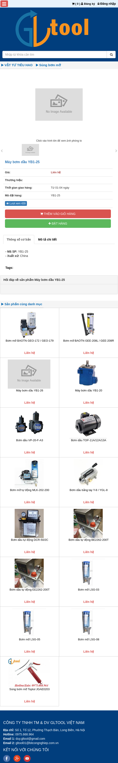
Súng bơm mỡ (50, 65)
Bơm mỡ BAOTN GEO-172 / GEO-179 (30, 340)
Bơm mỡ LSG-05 (29, 639)
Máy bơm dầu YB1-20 (88, 390)
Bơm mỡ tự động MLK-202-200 (29, 490)
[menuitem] (108, 3)
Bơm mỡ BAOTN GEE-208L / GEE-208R (88, 340)
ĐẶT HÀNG (57, 223)
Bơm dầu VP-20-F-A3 (29, 440)
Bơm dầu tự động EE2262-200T (30, 589)
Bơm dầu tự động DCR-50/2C (29, 539)
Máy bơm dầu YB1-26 (29, 390)
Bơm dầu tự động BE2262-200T (89, 539)
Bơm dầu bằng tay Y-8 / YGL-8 (88, 490)
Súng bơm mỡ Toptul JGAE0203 (29, 689)
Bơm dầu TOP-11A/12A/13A (88, 440)
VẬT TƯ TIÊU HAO (19, 65)
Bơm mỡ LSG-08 (88, 639)
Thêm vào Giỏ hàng (58, 214)
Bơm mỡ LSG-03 (88, 589)
